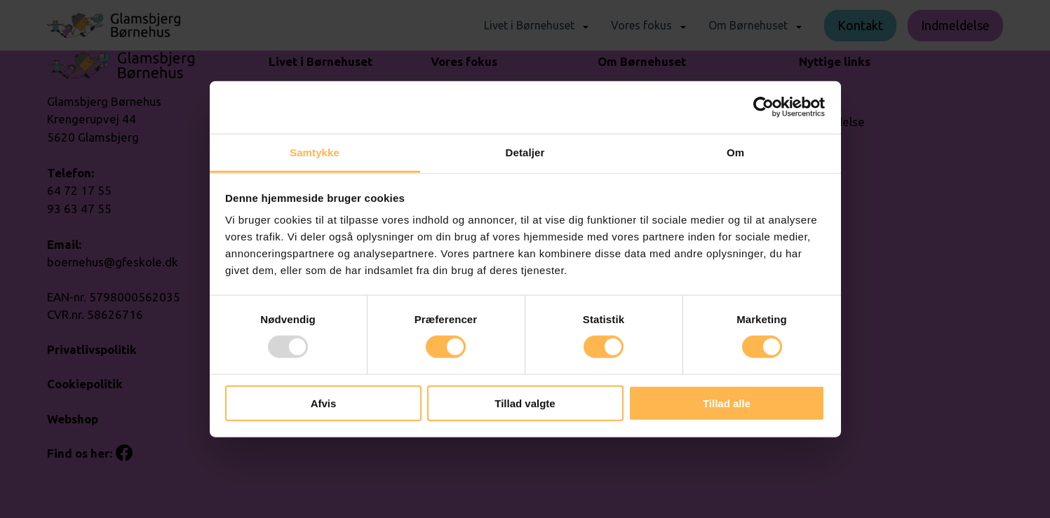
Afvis (324, 403)
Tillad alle (727, 403)
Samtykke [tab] (314, 152)
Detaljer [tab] (525, 152)
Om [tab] (735, 152)
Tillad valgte (524, 403)
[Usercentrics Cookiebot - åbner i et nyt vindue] (763, 107)
